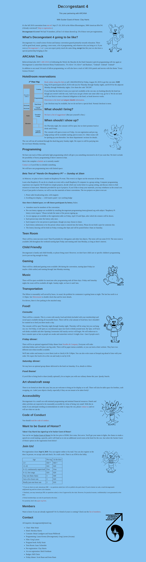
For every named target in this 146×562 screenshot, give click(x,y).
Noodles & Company (70, 344)
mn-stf (49, 25)
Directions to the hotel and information (64, 100)
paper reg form (41, 501)
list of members (95, 512)
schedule (40, 161)
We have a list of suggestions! (55, 115)
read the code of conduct (40, 420)
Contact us (26, 165)
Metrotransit (37, 297)
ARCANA (45, 62)
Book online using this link (54, 82)
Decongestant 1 (33, 48)
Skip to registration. (45, 28)
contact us (85, 407)
